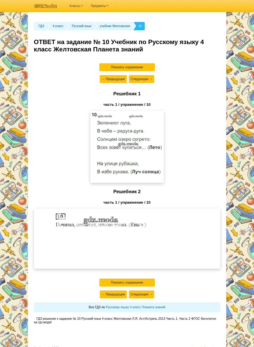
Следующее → (141, 79)
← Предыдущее (113, 79)
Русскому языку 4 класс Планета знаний (135, 307)
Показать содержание (127, 67)
